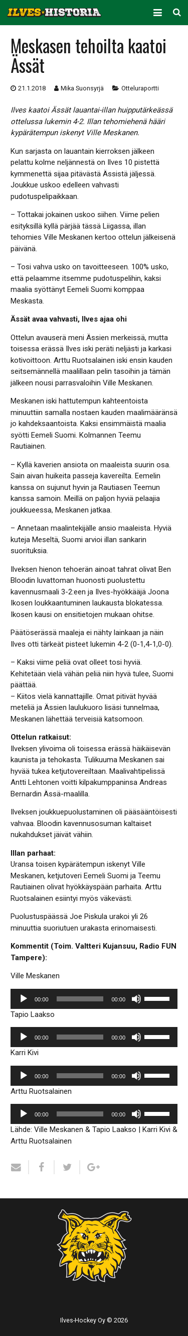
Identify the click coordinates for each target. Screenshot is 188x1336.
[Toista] (24, 999)
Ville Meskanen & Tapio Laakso (85, 1129)
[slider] (80, 998)
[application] (94, 999)
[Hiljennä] (136, 999)
